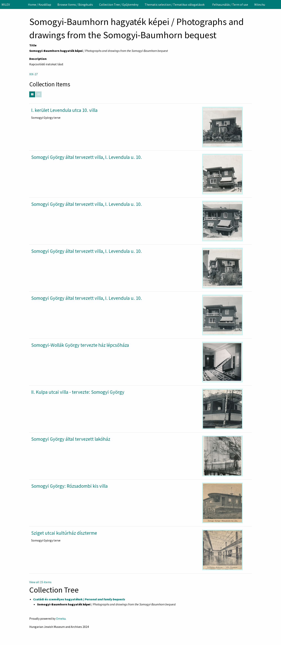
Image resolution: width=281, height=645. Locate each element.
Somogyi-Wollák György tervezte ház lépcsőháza (80, 345)
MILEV (6, 4)
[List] (39, 94)
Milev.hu (259, 4)
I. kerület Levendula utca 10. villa (64, 110)
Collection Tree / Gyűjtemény (118, 4)
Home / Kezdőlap (39, 4)
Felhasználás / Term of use (230, 4)
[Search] (277, 4)
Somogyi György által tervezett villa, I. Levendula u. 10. (86, 157)
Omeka (61, 618)
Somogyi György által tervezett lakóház (70, 439)
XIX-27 (33, 74)
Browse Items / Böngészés (75, 4)
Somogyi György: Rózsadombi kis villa (69, 486)
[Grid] (32, 94)
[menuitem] (39, 4)
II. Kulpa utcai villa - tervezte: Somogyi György (77, 392)
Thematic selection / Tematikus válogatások (175, 4)
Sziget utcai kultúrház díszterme (64, 533)
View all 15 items (40, 582)
